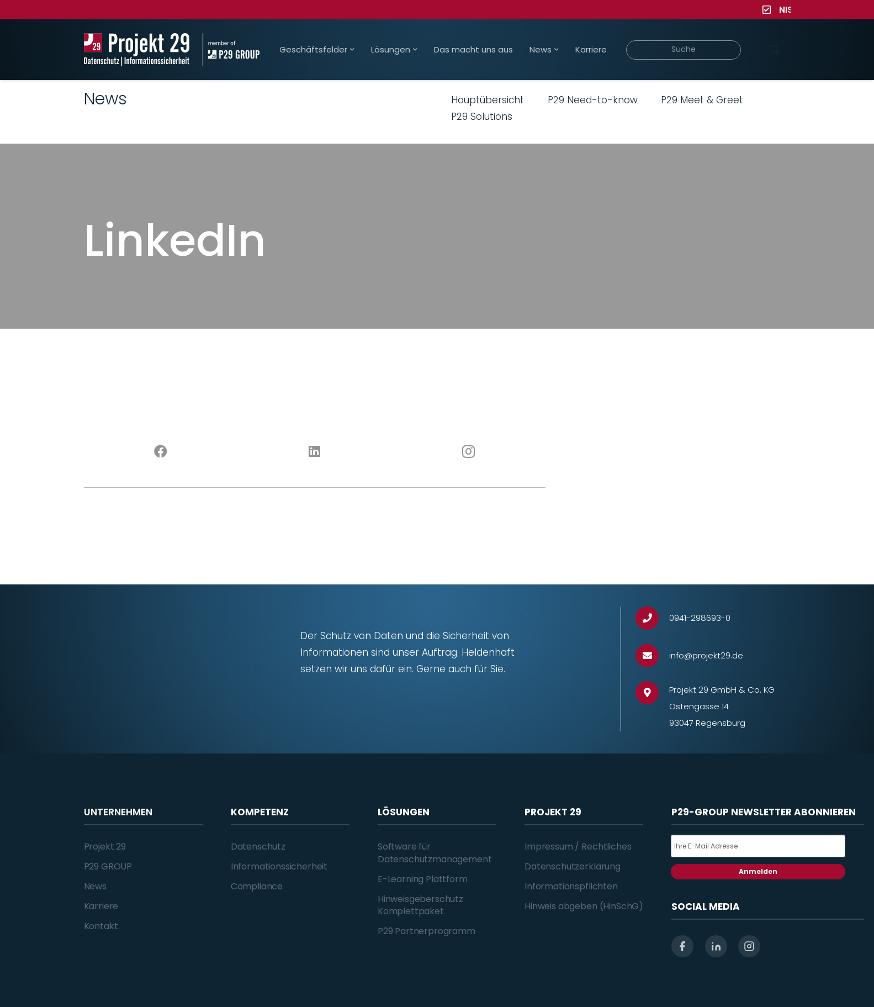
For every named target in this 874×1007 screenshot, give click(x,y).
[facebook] (682, 946)
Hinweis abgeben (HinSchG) (584, 906)
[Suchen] (775, 50)
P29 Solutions (481, 116)
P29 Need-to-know (593, 100)
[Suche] (683, 50)
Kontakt (101, 926)
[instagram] (749, 946)
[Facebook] (161, 451)
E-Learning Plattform (423, 879)
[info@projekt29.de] (652, 656)
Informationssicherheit (279, 866)
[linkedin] (716, 946)
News (95, 886)
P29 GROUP (108, 866)
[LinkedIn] (314, 451)
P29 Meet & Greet (702, 100)
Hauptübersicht (487, 100)
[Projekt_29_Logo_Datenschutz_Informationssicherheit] (137, 49)
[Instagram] (468, 451)
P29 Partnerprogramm (426, 931)
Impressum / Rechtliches (578, 846)
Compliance (257, 886)
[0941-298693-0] (652, 618)
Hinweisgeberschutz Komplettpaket (420, 905)
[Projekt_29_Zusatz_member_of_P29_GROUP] (231, 49)
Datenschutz (258, 846)
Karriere (101, 906)
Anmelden (758, 871)
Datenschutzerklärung (573, 866)
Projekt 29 (105, 846)
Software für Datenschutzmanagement (435, 852)
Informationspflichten (571, 886)
